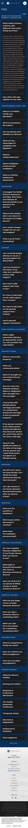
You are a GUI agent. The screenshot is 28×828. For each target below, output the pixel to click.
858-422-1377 (14, 757)
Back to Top (14, 743)
